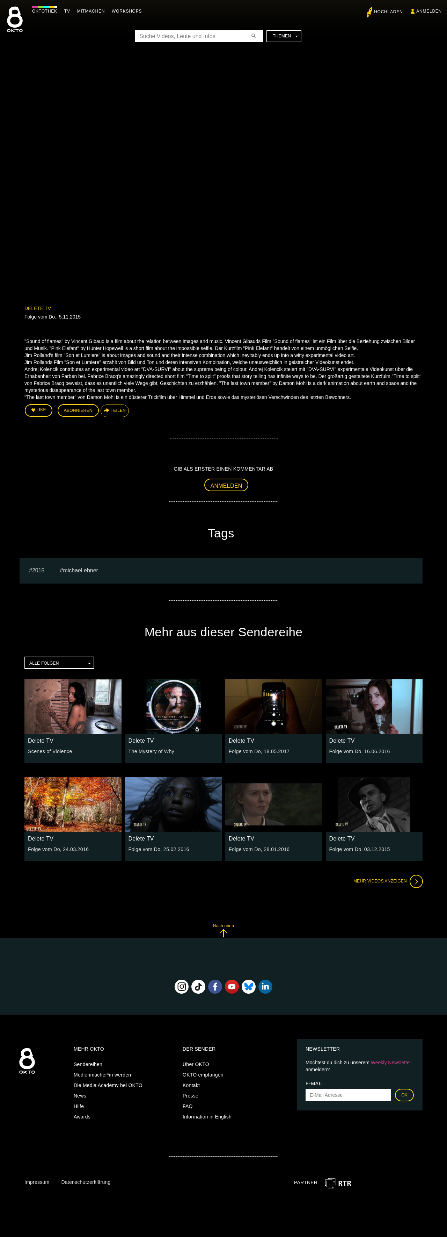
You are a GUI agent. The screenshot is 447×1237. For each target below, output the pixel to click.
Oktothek (45, 11)
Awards (82, 1116)
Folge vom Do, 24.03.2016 (58, 848)
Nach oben (223, 930)
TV (68, 11)
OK (404, 1094)
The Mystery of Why (151, 751)
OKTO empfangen (203, 1074)
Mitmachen (92, 11)
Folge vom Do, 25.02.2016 (158, 848)
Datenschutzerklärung (85, 1181)
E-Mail (314, 1083)
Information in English (207, 1116)
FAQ (188, 1106)
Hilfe (79, 1106)
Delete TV (37, 308)
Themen (285, 36)
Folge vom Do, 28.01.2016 (258, 848)
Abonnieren (78, 410)
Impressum (36, 1181)
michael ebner (80, 570)
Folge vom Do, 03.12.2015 (359, 848)
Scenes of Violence (49, 751)
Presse (190, 1095)
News (80, 1095)
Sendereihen (88, 1064)
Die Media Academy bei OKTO (108, 1085)
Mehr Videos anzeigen (388, 880)
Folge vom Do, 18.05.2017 (258, 751)
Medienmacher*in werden (102, 1074)
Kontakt (191, 1085)
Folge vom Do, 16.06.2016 (359, 751)
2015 (38, 570)
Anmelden (226, 485)
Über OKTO (196, 1064)
